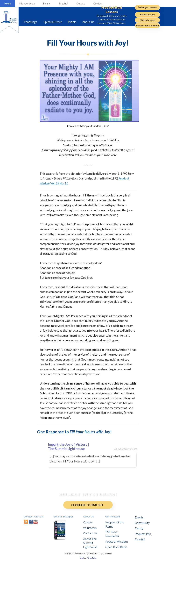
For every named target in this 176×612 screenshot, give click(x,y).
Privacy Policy (91, 609)
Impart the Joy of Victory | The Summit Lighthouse (68, 446)
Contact (98, 3)
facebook (31, 572)
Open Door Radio (116, 597)
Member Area (27, 3)
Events (139, 568)
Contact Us (90, 584)
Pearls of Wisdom (116, 592)
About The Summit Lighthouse (90, 593)
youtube (35, 572)
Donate (80, 3)
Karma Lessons (147, 14)
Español (63, 3)
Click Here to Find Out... (88, 533)
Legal (82, 609)
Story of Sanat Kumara (147, 25)
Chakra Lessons (147, 20)
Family (47, 3)
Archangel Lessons (147, 7)
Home (7, 3)
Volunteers (90, 578)
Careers (88, 573)
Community (142, 574)
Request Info (143, 584)
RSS (26, 572)
